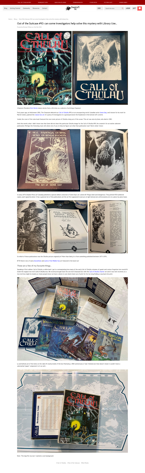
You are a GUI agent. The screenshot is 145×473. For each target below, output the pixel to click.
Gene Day (103, 112)
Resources (36, 8)
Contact (44, 8)
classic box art (39, 115)
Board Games (123, 2)
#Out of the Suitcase (73, 463)
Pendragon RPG (78, 2)
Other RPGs (94, 2)
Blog (5, 8)
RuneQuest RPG (43, 2)
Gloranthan (37, 261)
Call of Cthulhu (64, 112)
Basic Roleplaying (61, 2)
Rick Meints (34, 108)
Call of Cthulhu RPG (25, 2)
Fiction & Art (109, 2)
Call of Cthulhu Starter (96, 272)
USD (100, 8)
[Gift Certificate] (134, 8)
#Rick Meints (85, 463)
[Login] (128, 8)
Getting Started (15, 8)
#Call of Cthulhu (61, 463)
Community (26, 8)
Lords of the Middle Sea (52, 261)
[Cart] (139, 8)
